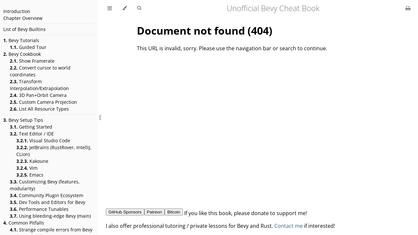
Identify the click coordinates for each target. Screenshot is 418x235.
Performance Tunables (39, 209)
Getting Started (31, 127)
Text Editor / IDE (32, 134)
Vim (27, 168)
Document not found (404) (204, 31)
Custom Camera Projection (43, 102)
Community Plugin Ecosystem (46, 195)
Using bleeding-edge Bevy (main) (50, 216)
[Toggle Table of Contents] (109, 8)
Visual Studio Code (43, 140)
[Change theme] (124, 8)
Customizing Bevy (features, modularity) (45, 185)
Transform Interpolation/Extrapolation (39, 84)
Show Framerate (32, 61)
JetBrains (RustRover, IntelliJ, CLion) (53, 150)
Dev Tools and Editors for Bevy (47, 202)
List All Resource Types (39, 109)
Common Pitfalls (23, 223)
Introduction (16, 11)
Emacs (29, 175)
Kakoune (32, 161)
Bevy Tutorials (21, 40)
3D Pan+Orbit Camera (38, 95)
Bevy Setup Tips (23, 120)
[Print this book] (408, 8)
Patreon (154, 212)
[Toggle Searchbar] (139, 8)
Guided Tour (28, 47)
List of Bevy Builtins (24, 29)
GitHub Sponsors (125, 212)
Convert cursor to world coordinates (40, 71)
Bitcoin (173, 212)
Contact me (288, 225)
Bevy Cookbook (22, 54)
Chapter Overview (22, 18)
